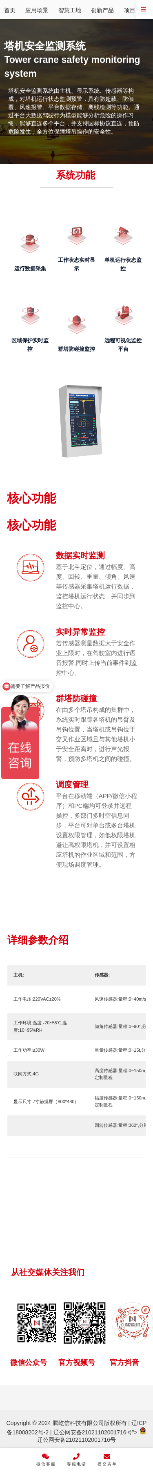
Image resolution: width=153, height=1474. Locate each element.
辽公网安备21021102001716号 (92, 1432)
